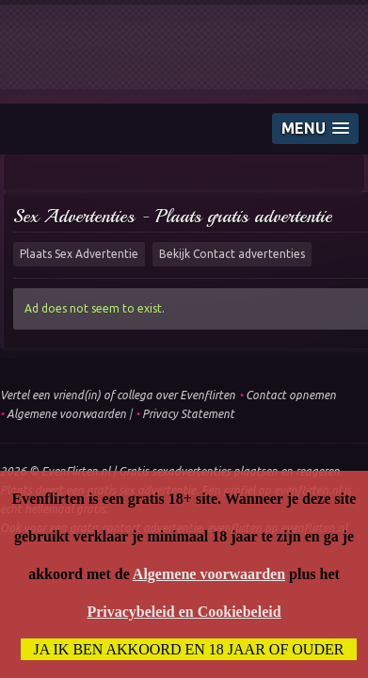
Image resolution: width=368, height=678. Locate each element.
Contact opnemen (291, 395)
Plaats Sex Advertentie (79, 254)
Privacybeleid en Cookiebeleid (183, 612)
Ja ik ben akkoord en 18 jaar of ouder (189, 649)
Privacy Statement (188, 414)
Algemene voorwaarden (66, 414)
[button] (315, 128)
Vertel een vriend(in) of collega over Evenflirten (117, 395)
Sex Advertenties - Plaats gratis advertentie (172, 216)
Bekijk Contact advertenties (232, 254)
